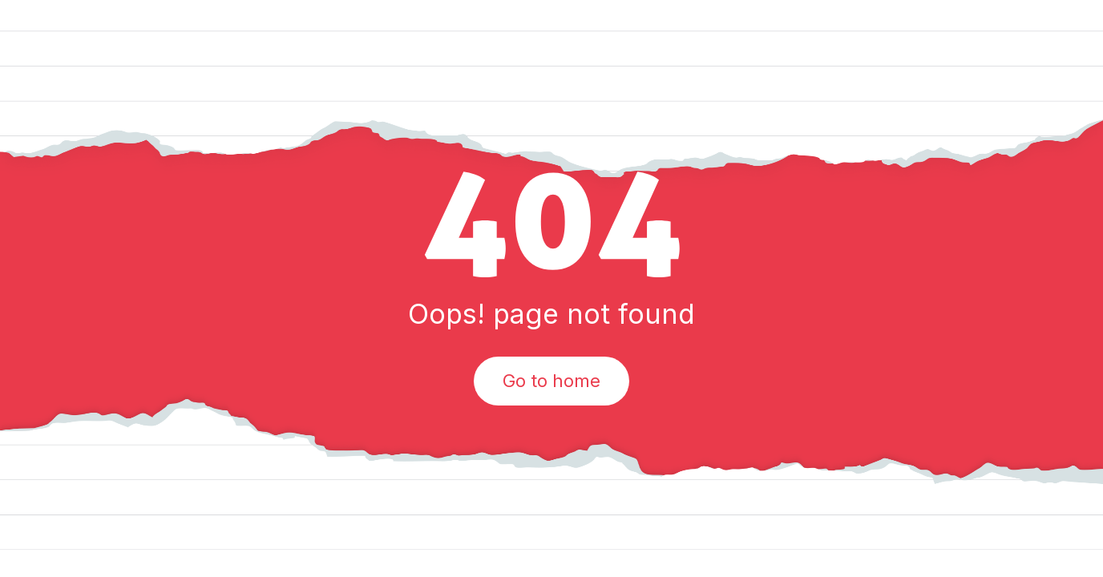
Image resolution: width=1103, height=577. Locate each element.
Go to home (551, 380)
